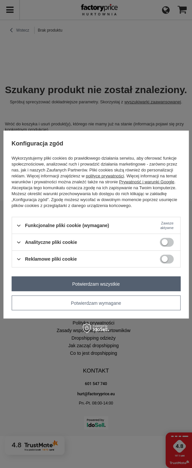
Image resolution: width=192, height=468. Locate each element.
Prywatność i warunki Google (147, 181)
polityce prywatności (105, 175)
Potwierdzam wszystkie (96, 283)
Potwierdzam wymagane (96, 302)
